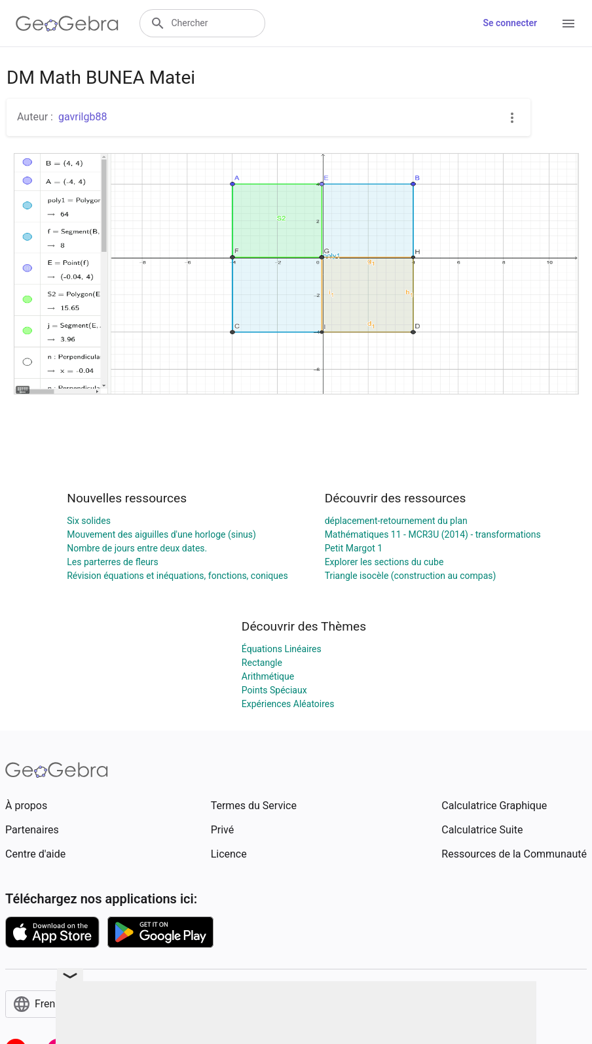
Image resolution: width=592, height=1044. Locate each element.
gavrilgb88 (82, 117)
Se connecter (510, 23)
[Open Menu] (568, 23)
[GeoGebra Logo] (67, 23)
